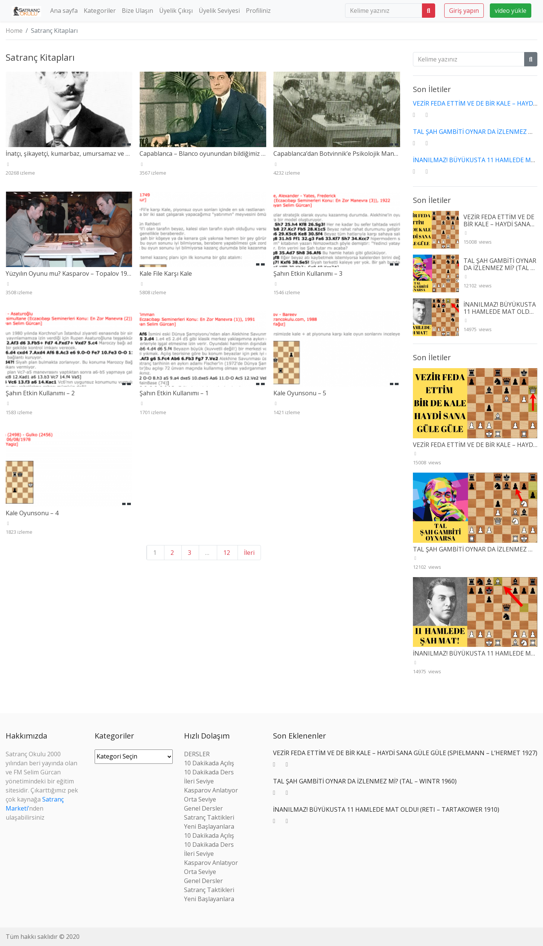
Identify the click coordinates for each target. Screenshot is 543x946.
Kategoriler (100, 10)
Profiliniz (258, 10)
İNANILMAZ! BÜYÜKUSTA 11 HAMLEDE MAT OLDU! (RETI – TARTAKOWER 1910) (499, 315)
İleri (249, 552)
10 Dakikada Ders (209, 772)
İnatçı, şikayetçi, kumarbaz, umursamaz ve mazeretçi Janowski (93, 153)
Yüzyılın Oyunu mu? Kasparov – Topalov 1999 (70, 273)
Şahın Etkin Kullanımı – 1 (174, 393)
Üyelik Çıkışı (176, 10)
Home (14, 30)
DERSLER (197, 754)
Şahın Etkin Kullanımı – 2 (40, 393)
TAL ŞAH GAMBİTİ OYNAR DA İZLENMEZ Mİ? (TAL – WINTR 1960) (499, 267)
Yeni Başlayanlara (209, 826)
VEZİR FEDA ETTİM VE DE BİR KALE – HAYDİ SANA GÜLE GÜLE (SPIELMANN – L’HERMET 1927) (498, 228)
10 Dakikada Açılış (209, 763)
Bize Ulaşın (137, 10)
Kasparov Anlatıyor (211, 790)
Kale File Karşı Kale (166, 273)
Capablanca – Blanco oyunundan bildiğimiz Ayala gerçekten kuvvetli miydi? (244, 153)
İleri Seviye (199, 781)
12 (226, 552)
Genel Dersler (203, 808)
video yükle (510, 10)
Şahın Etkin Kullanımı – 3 (307, 273)
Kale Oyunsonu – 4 (32, 513)
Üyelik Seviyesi (219, 10)
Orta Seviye (200, 799)
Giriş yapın (464, 10)
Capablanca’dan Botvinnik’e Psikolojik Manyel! (338, 153)
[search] (383, 10)
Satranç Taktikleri (209, 817)
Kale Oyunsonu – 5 (299, 393)
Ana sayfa (64, 10)
